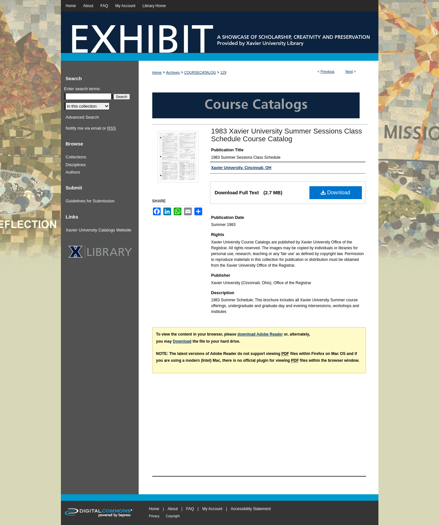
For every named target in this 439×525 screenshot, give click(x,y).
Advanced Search (82, 117)
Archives (173, 72)
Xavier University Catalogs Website (99, 230)
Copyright (173, 516)
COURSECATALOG (200, 72)
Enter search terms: (82, 88)
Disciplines (76, 164)
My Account (212, 509)
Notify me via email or (91, 128)
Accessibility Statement (251, 509)
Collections (76, 157)
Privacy (154, 516)
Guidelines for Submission (90, 200)
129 (223, 72)
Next (349, 71)
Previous (328, 71)
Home (157, 72)
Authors (73, 172)
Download (335, 192)
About (173, 509)
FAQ (190, 509)
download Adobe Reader (260, 334)
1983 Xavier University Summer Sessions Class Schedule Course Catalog (286, 135)
